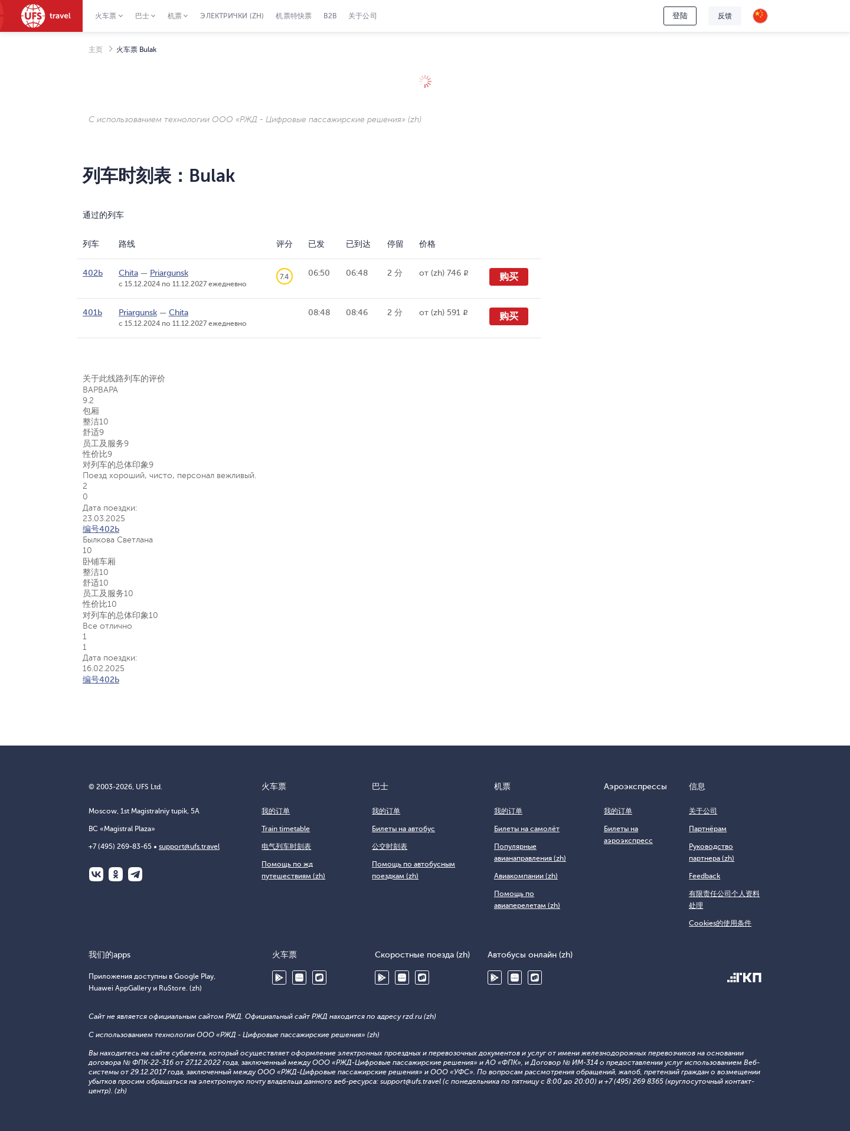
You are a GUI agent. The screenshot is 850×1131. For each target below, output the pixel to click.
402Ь (93, 273)
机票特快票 (294, 16)
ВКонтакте (96, 874)
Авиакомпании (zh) (526, 876)
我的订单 (275, 811)
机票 (175, 16)
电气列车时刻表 (286, 846)
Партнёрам (708, 829)
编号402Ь (101, 529)
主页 (96, 49)
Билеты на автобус (403, 829)
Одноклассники (115, 874)
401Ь (92, 312)
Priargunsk (169, 273)
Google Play (279, 977)
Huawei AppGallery (299, 977)
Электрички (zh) (232, 16)
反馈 (725, 16)
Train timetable (285, 829)
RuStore (319, 977)
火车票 (106, 16)
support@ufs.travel (189, 846)
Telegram (135, 874)
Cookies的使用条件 (720, 923)
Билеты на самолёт (527, 829)
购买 (508, 277)
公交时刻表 (389, 846)
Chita (128, 273)
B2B (329, 16)
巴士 (142, 16)
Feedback (704, 876)
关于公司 (362, 16)
